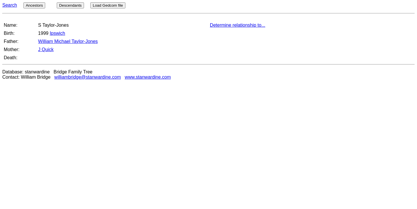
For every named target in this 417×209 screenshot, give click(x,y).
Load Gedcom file (108, 5)
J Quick (46, 49)
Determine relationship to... (237, 25)
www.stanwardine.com (148, 77)
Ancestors (34, 5)
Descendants (70, 5)
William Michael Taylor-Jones (68, 41)
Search (9, 5)
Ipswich (57, 33)
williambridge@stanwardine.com (87, 77)
